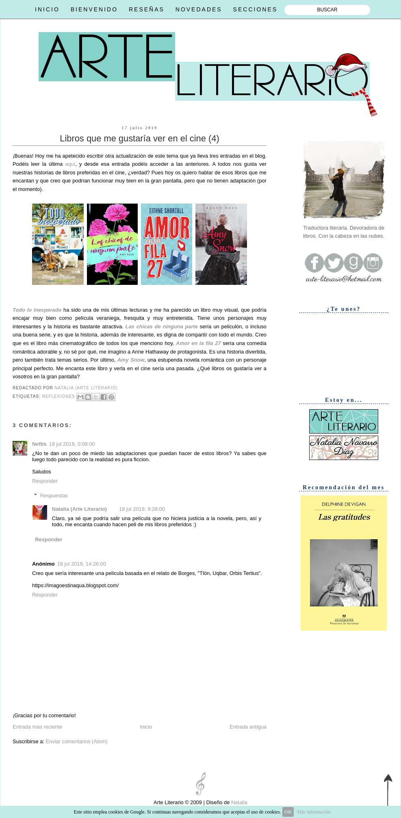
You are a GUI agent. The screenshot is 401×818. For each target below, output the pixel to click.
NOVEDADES (199, 9)
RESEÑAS (147, 9)
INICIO (47, 9)
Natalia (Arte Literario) (79, 509)
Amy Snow (130, 360)
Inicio (146, 727)
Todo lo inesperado (37, 310)
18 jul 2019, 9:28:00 (142, 509)
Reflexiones (58, 396)
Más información (313, 812)
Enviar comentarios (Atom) (76, 741)
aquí (70, 164)
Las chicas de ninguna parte (162, 326)
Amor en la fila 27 (199, 343)
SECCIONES (255, 9)
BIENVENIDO (94, 9)
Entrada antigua (248, 727)
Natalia (238, 802)
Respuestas (54, 496)
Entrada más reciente (37, 727)
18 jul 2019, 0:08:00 (72, 444)
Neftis (39, 444)
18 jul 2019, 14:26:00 (81, 564)
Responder (45, 481)
